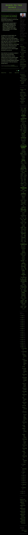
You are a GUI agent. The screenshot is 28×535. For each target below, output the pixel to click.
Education (23, 165)
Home (10, 72)
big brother (24, 125)
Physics (22, 238)
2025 (22, 317)
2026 (22, 315)
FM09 (22, 180)
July (23, 475)
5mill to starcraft (24, 409)
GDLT (23, 189)
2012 (22, 339)
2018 (22, 328)
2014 (22, 335)
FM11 (25, 180)
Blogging (24, 126)
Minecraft (22, 222)
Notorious (22, 62)
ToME (25, 278)
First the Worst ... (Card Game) (23, 67)
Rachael (23, 251)
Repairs (23, 256)
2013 (22, 337)
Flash (22, 179)
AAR (25, 108)
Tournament (23, 280)
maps (22, 219)
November (24, 351)
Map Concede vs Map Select (23, 82)
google (25, 190)
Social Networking (11, 66)
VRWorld (14, 42)
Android (23, 117)
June (23, 477)
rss (25, 260)
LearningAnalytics (23, 215)
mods (25, 223)
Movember (23, 226)
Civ (21, 139)
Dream (25, 161)
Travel (25, 285)
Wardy (25, 296)
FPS (21, 182)
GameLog (23, 187)
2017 (22, 330)
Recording (23, 255)
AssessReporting (23, 121)
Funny (22, 183)
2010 (22, 343)
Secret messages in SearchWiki (24, 362)
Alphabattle (23, 114)
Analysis (23, 115)
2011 (22, 341)
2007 (22, 491)
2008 (22, 346)
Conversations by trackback (9, 16)
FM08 (25, 179)
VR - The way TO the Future (23, 54)
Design (23, 160)
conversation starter (12, 17)
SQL (25, 267)
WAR (22, 296)
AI (24, 113)
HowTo (25, 200)
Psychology (23, 248)
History (22, 200)
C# (21, 130)
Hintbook (23, 197)
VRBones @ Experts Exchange (22, 516)
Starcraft (23, 271)
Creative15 (23, 150)
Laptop (22, 211)
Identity (25, 201)
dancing (25, 153)
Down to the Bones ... (14, 6)
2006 (22, 493)
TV (22, 288)
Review (23, 259)
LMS (25, 218)
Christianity (23, 137)
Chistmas (23, 136)
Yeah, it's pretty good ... (24, 385)
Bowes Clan (22, 499)
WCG (23, 299)
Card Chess (22, 59)
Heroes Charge (23, 194)
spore (22, 267)
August (23, 472)
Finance (22, 175)
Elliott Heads (23, 168)
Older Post (17, 72)
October (24, 464)
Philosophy (23, 237)
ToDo (22, 278)
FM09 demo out (24, 453)
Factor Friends (23, 61)
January (24, 487)
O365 (22, 234)
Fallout (22, 174)
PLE (22, 240)
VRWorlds (23, 295)
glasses (22, 190)
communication (23, 144)
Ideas (22, 201)
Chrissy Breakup (24, 356)
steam (23, 273)
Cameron (24, 130)
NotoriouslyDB (23, 64)
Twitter (25, 288)
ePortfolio (22, 169)
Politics (22, 241)
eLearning (23, 167)
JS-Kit (23, 366)
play (25, 238)
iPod (25, 204)
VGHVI (24, 289)
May (23, 478)
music (22, 227)
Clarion (24, 139)
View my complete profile (22, 39)
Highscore (23, 196)
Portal (25, 241)
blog (6, 66)
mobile (22, 223)
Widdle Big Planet (24, 436)
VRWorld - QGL (23, 500)
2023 (22, 321)
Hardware (23, 193)
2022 (22, 323)
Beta (21, 125)
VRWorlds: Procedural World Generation (24, 416)
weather (22, 300)
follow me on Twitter (24, 531)
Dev (22, 161)
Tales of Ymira (23, 94)
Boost (22, 128)
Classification (23, 140)
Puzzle (23, 249)
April (23, 480)
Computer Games (24, 146)
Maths (25, 219)
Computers (23, 149)
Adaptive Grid (24, 111)
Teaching (23, 274)
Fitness (25, 178)
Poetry (25, 240)
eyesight (22, 171)
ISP (23, 205)
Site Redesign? (24, 399)
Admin (22, 113)
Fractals (24, 182)
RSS (17, 70)
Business (24, 129)
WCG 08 (24, 405)
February (24, 484)
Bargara (23, 122)
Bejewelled (23, 124)
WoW (25, 307)
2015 (22, 334)
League (25, 211)
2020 (22, 324)
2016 (22, 332)
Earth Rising (22, 92)
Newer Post (3, 72)
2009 (22, 345)
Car (22, 132)
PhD (25, 236)
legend (22, 216)
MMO (25, 222)
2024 (22, 319)
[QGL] (22, 108)
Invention (23, 203)
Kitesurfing (23, 209)
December (24, 348)
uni (17, 66)
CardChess (23, 135)
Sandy (23, 262)
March (23, 482)
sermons (23, 263)
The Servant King (24, 460)
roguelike (22, 260)
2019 (22, 326)
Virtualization (23, 293)
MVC (25, 227)
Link (23, 218)
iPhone (22, 204)
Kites (25, 208)
